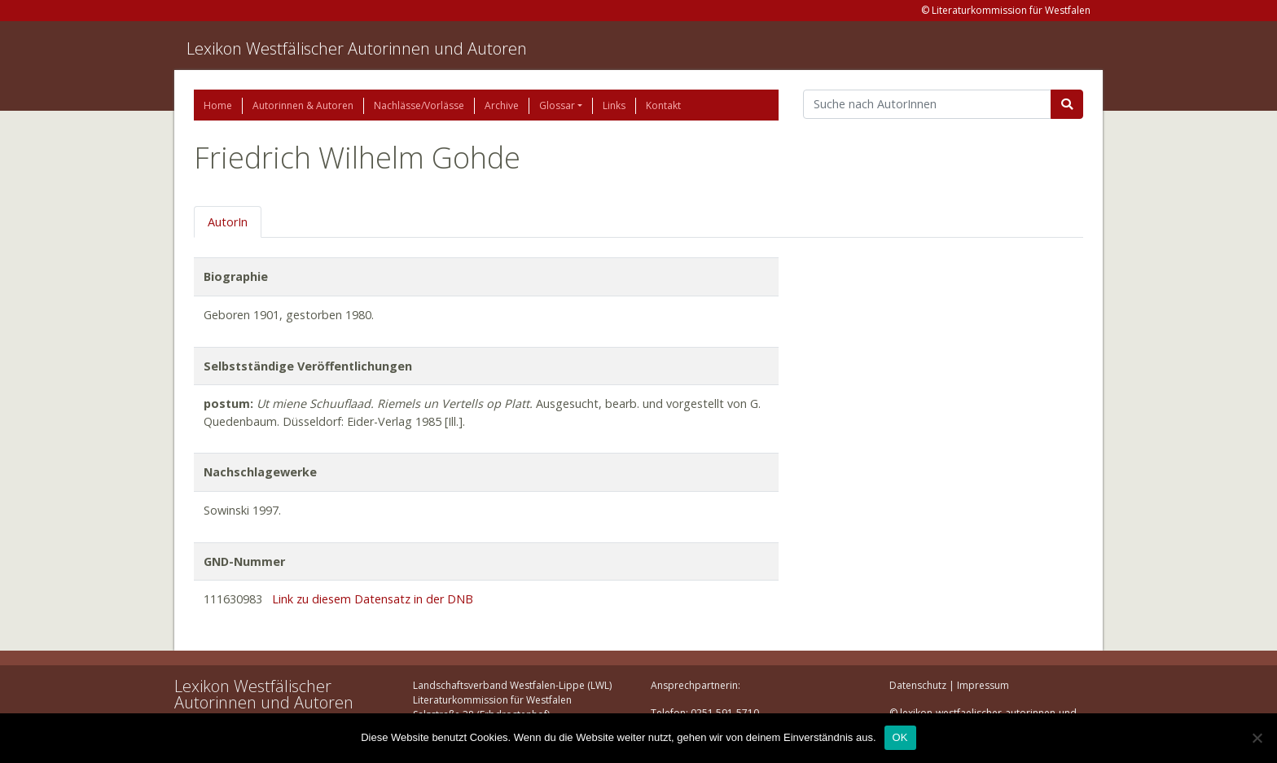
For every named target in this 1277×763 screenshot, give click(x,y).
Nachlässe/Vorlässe (419, 105)
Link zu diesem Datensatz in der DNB (372, 599)
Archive (502, 105)
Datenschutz (917, 685)
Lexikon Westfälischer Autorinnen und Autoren (357, 48)
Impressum (983, 685)
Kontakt (663, 105)
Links (614, 105)
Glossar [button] (557, 105)
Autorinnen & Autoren (302, 105)
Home (218, 105)
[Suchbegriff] (927, 104)
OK (900, 737)
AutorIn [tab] (228, 222)
